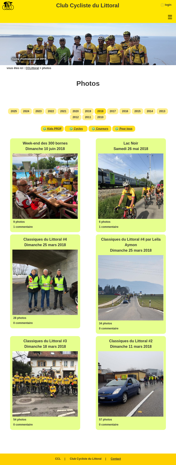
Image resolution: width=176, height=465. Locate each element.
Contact (116, 458)
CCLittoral (32, 68)
